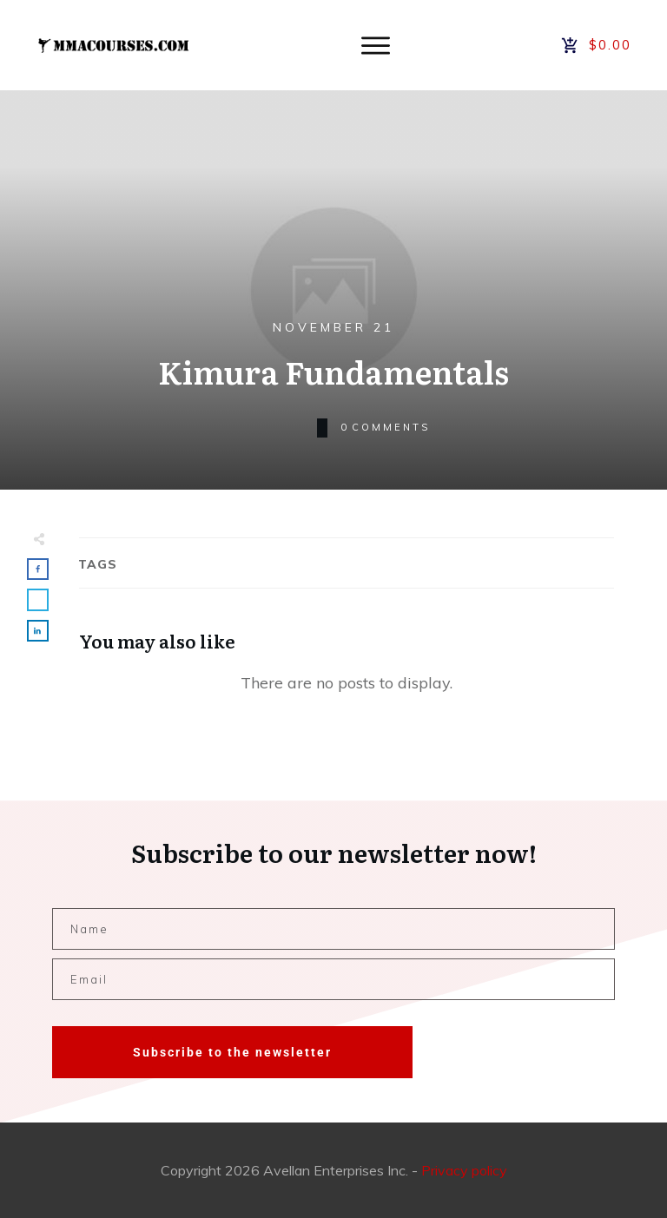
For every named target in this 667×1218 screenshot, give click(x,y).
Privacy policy (464, 1170)
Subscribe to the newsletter (232, 1052)
